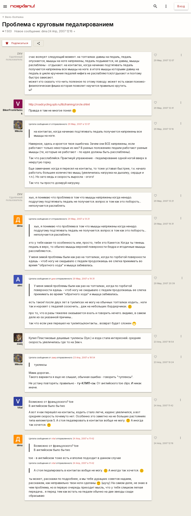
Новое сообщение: (27, 31)
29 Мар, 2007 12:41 (164, 108)
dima (44, 31)
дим (53, 278)
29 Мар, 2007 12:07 (164, 60)
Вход (181, 6)
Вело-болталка (13, 17)
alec (19, 285)
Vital (19, 407)
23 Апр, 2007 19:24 (164, 362)
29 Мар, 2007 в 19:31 (84, 278)
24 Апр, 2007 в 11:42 (83, 438)
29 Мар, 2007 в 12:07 (79, 124)
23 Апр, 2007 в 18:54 (84, 357)
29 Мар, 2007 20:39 (164, 283)
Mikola (18, 131)
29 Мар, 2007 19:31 (164, 224)
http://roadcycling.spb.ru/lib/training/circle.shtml (59, 104)
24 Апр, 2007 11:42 (163, 405)
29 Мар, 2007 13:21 (164, 201)
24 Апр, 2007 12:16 (61, 31)
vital (53, 438)
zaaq (19, 343)
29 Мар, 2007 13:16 (164, 129)
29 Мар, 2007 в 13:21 (79, 219)
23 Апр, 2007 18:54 (164, 342)
